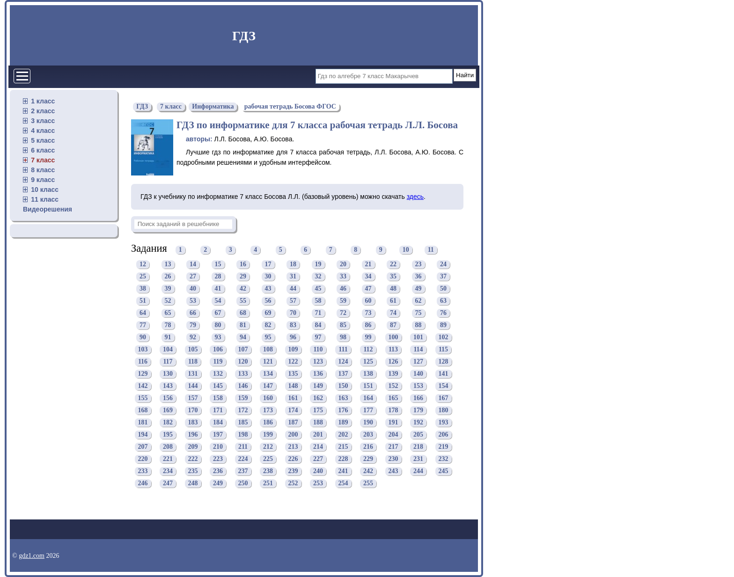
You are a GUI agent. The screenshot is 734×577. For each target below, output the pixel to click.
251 (268, 483)
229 (368, 459)
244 (418, 471)
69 (268, 313)
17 (268, 264)
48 (393, 288)
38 (142, 288)
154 (443, 386)
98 (343, 337)
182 (168, 422)
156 (168, 398)
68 (243, 313)
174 (293, 410)
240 (318, 471)
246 (143, 483)
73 (368, 313)
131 (193, 374)
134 (268, 374)
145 (218, 386)
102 (443, 337)
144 (193, 386)
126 (393, 361)
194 (143, 434)
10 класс (45, 189)
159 (243, 398)
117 (167, 361)
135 (293, 374)
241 (343, 471)
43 (268, 288)
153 (418, 386)
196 (193, 434)
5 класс (43, 140)
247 (168, 483)
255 (368, 483)
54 (218, 301)
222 (193, 459)
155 (143, 398)
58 (318, 301)
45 (318, 288)
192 (418, 422)
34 (368, 276)
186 (268, 422)
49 (418, 288)
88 (418, 325)
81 (243, 325)
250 (243, 483)
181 (143, 422)
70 (293, 313)
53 (193, 301)
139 (393, 374)
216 (368, 447)
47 (368, 288)
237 (243, 471)
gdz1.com (31, 555)
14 (193, 264)
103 (143, 349)
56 (268, 301)
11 (431, 249)
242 (368, 471)
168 (143, 410)
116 (142, 361)
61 (393, 301)
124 (343, 361)
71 (318, 313)
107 (243, 349)
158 (218, 398)
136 (318, 374)
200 (293, 434)
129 (143, 374)
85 (343, 325)
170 (193, 410)
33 (343, 276)
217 (393, 447)
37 (443, 276)
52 (168, 301)
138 (368, 374)
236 (218, 471)
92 (193, 337)
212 (268, 447)
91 (168, 337)
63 (443, 301)
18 (293, 264)
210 (218, 447)
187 (293, 422)
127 (418, 361)
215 (343, 447)
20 (343, 264)
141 (443, 374)
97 (318, 337)
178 (393, 410)
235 (193, 471)
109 (293, 349)
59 (343, 301)
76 (443, 313)
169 (168, 410)
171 (218, 410)
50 (443, 288)
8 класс (43, 170)
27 (193, 276)
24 (443, 264)
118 (193, 361)
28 (218, 276)
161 (293, 398)
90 (142, 337)
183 (193, 422)
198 (243, 434)
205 (418, 434)
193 (443, 422)
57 (293, 301)
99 (368, 337)
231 (418, 459)
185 (243, 422)
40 (193, 288)
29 (243, 276)
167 (443, 398)
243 (393, 471)
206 (443, 434)
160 (268, 398)
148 (293, 386)
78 (168, 325)
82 (268, 325)
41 (218, 288)
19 (318, 264)
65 (168, 313)
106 (218, 349)
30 (268, 276)
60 (368, 301)
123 (318, 361)
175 (318, 410)
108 (268, 349)
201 (318, 434)
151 (368, 386)
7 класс (43, 160)
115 (443, 349)
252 (293, 483)
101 (418, 337)
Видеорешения (47, 209)
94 (243, 337)
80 (218, 325)
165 (393, 398)
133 (243, 374)
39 (168, 288)
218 (418, 447)
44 (293, 288)
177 (368, 410)
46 (343, 288)
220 (143, 459)
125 (368, 361)
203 (368, 434)
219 (443, 447)
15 (218, 264)
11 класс (45, 199)
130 (168, 374)
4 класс (43, 130)
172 (243, 410)
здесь (415, 196)
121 (268, 361)
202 (343, 434)
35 (393, 276)
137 (343, 374)
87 (393, 325)
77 (142, 325)
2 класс (43, 111)
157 (193, 398)
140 (418, 374)
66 (193, 313)
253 (318, 483)
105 (193, 349)
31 (293, 276)
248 (193, 483)
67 (218, 313)
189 (343, 422)
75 (418, 313)
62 (418, 301)
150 (343, 386)
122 (293, 361)
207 (143, 447)
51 (142, 301)
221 (168, 459)
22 (393, 264)
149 (318, 386)
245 (443, 471)
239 (293, 471)
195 (168, 434)
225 (268, 459)
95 (268, 337)
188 (318, 422)
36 (418, 276)
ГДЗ (244, 36)
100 (393, 337)
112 (368, 349)
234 (168, 471)
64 (142, 313)
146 (243, 386)
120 (243, 361)
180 (443, 410)
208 (168, 447)
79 (193, 325)
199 (268, 434)
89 (443, 325)
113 (393, 349)
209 (193, 447)
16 (243, 264)
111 (342, 349)
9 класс (43, 179)
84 (318, 325)
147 (268, 386)
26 (168, 276)
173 (268, 410)
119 (217, 361)
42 (243, 288)
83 (293, 325)
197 (218, 434)
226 (293, 459)
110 (318, 349)
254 (343, 483)
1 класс (43, 101)
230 (393, 459)
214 (318, 447)
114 (418, 349)
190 (368, 422)
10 (406, 249)
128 (443, 361)
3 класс (43, 120)
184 (218, 422)
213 (293, 447)
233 (143, 471)
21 (368, 264)
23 (418, 264)
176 (343, 410)
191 (393, 422)
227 (318, 459)
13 (168, 264)
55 (243, 301)
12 (142, 264)
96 (293, 337)
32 (318, 276)
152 (393, 386)
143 (168, 386)
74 (393, 313)
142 (143, 386)
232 (443, 459)
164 (368, 398)
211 (243, 447)
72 (343, 313)
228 (343, 459)
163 (343, 398)
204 (393, 434)
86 (368, 325)
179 (418, 410)
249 (218, 483)
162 (318, 398)
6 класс (43, 150)
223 (218, 459)
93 (218, 337)
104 (168, 349)
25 (142, 276)
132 (218, 374)
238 (268, 471)
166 (418, 398)
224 (243, 459)
